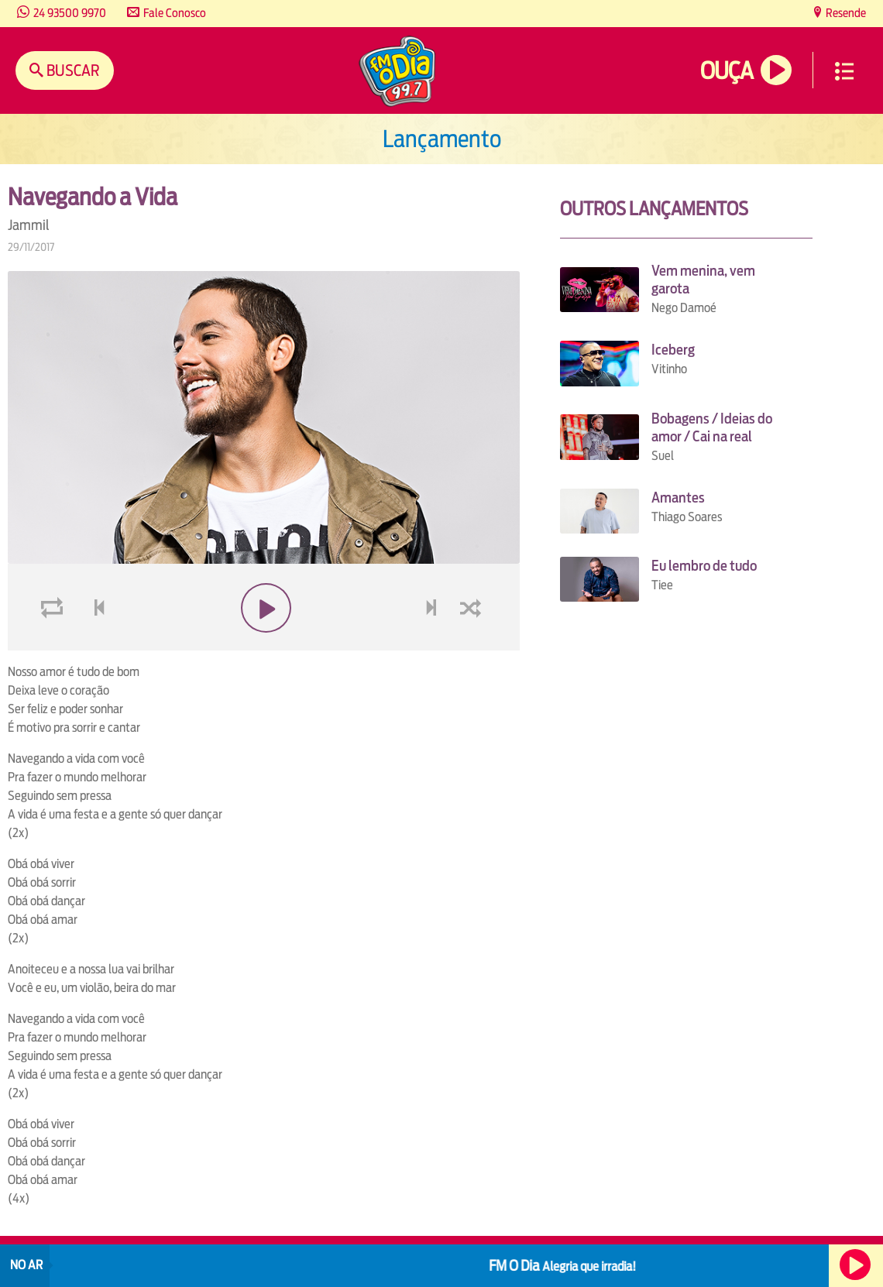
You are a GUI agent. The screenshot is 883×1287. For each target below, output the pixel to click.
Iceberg (673, 349)
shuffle (473, 644)
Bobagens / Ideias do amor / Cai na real (711, 427)
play (263, 644)
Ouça (726, 70)
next (433, 644)
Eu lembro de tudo (704, 566)
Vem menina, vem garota (703, 280)
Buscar (71, 70)
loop (54, 644)
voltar (94, 644)
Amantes (678, 497)
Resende (844, 12)
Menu (844, 71)
